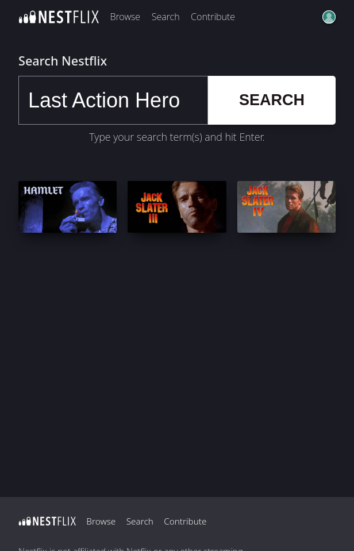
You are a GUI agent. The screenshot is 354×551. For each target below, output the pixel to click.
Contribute (213, 16)
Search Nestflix (62, 60)
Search (166, 16)
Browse (125, 16)
